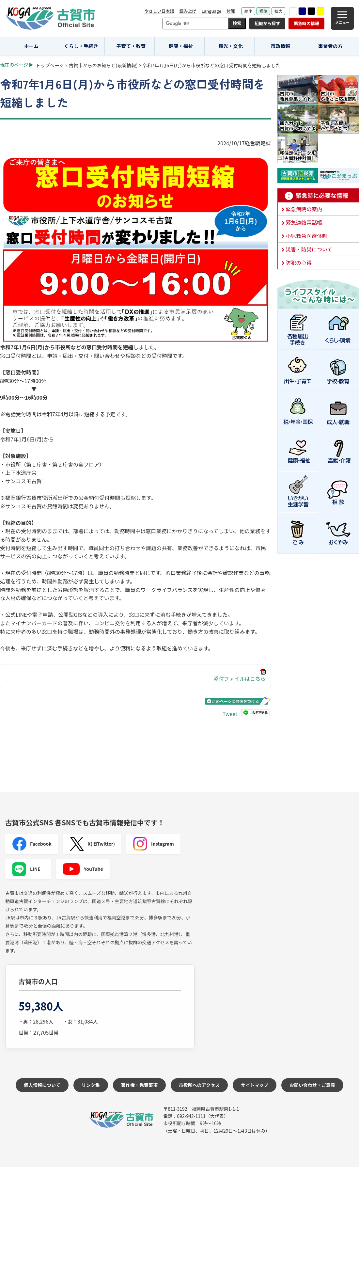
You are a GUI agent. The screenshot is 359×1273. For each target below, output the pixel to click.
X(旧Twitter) (92, 843)
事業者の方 (330, 45)
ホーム (31, 45)
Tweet (230, 714)
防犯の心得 (299, 262)
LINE (26, 869)
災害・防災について (309, 249)
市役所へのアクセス (199, 1085)
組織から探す (267, 23)
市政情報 (280, 45)
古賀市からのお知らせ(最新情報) (103, 65)
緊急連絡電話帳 (304, 222)
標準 (263, 11)
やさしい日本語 (159, 11)
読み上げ (187, 11)
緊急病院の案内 (304, 209)
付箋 (230, 11)
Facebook (32, 843)
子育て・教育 (131, 45)
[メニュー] (342, 18)
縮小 (248, 11)
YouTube (82, 869)
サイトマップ (254, 1085)
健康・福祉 (181, 45)
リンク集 (91, 1085)
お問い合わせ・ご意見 (312, 1085)
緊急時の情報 (306, 23)
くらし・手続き (81, 45)
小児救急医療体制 (306, 236)
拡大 (278, 11)
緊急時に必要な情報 (318, 195)
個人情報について (42, 1085)
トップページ (50, 65)
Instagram (153, 843)
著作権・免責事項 (139, 1085)
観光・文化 (230, 45)
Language (211, 11)
